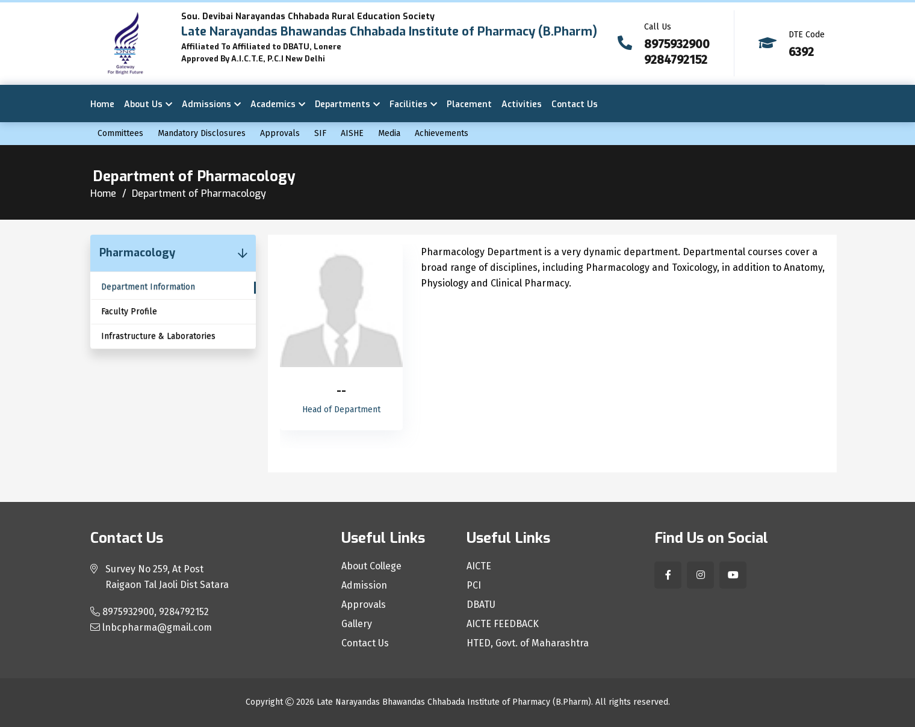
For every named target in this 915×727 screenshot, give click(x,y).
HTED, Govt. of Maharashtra (528, 643)
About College (371, 566)
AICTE (479, 566)
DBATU (481, 605)
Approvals (280, 133)
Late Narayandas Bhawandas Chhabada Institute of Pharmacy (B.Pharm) (454, 702)
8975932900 (677, 44)
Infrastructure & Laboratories (158, 336)
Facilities (408, 104)
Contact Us (574, 104)
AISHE (352, 133)
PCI (474, 585)
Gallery (356, 624)
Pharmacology (137, 253)
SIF (320, 133)
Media (389, 133)
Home (102, 104)
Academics (273, 104)
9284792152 (675, 59)
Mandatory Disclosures (202, 133)
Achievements (441, 133)
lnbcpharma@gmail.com (151, 627)
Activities (521, 104)
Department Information (148, 287)
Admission (364, 585)
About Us (143, 104)
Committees (120, 133)
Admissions (206, 104)
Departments (342, 104)
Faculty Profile (129, 311)
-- (341, 391)
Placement (469, 104)
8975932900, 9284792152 (149, 611)
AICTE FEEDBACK (503, 624)
